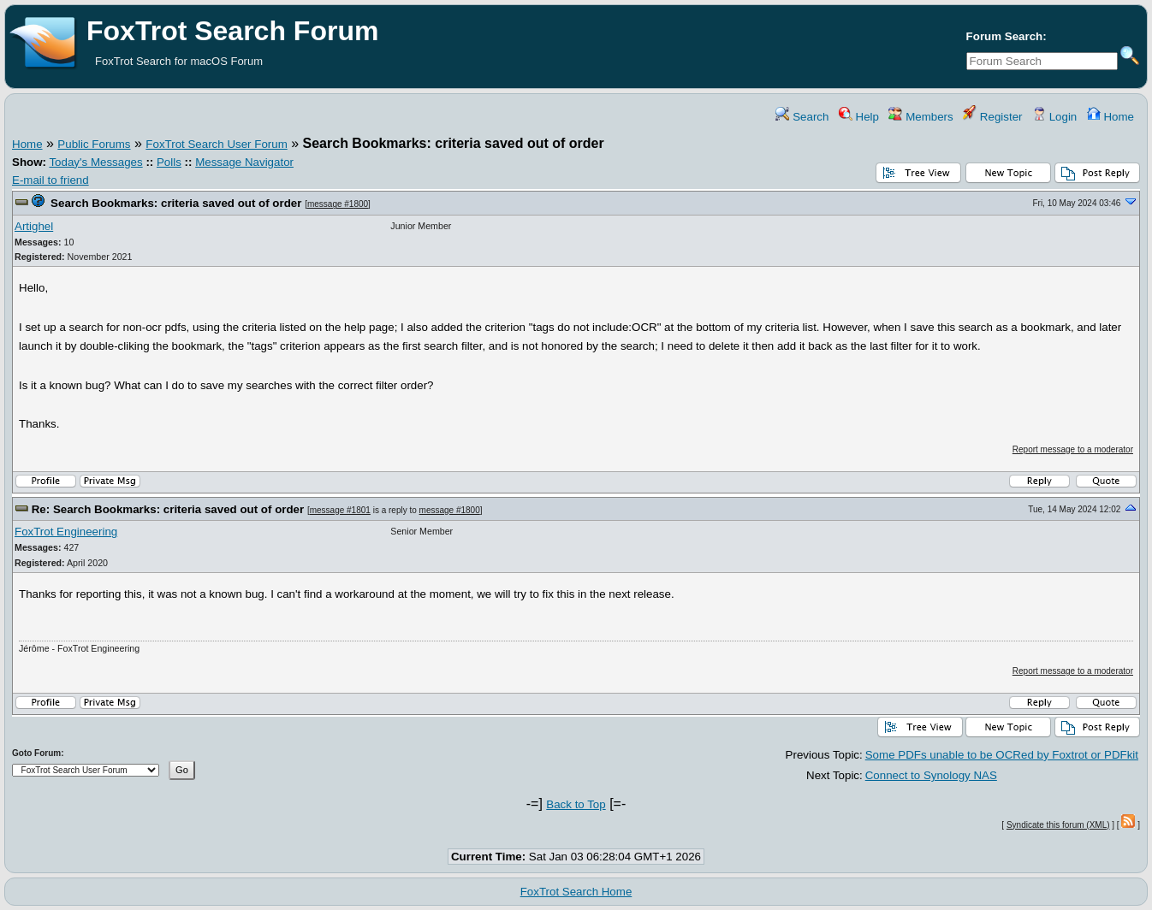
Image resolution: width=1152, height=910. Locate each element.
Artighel (34, 226)
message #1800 (337, 204)
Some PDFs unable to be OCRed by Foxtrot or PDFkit (1001, 754)
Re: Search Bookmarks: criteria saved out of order (168, 509)
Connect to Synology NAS (931, 775)
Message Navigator (244, 162)
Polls (169, 162)
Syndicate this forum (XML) (1058, 825)
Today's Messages (95, 162)
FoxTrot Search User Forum (216, 144)
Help (859, 116)
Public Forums (93, 144)
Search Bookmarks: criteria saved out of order (175, 203)
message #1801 (340, 510)
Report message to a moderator (1072, 449)
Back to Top (575, 804)
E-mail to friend (50, 180)
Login (1054, 116)
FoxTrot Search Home (576, 891)
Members (920, 116)
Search (801, 116)
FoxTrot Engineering (66, 531)
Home (1110, 116)
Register (992, 116)
